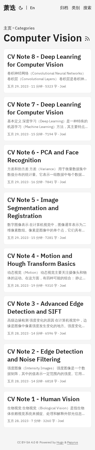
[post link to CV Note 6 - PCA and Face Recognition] (47, 166)
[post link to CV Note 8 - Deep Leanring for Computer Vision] (47, 71)
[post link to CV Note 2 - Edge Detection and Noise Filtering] (47, 366)
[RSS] (87, 37)
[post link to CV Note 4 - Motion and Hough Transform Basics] (47, 270)
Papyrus (72, 442)
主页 (8, 28)
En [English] (32, 7)
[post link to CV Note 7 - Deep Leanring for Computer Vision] (47, 119)
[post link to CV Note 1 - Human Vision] (47, 409)
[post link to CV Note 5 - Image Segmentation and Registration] (47, 218)
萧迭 (10, 8)
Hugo (60, 442)
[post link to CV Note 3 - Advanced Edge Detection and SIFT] (47, 318)
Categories (25, 28)
